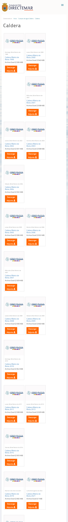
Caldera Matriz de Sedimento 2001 (12, 386)
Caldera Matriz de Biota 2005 (12, 149)
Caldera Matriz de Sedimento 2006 (53, 433)
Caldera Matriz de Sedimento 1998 (12, 339)
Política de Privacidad (26, 506)
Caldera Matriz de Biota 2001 (53, 57)
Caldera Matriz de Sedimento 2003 (53, 386)
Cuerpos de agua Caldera (25, 18)
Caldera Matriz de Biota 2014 (53, 245)
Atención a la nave (57, 474)
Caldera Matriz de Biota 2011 (12, 243)
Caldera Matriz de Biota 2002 (12, 104)
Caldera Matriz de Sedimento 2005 (32, 431)
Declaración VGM (57, 481)
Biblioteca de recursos (41, 506)
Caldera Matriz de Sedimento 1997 (53, 292)
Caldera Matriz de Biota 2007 (53, 151)
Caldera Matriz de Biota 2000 (32, 55)
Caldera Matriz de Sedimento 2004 (12, 433)
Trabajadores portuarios (57, 477)
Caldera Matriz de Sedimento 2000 (53, 337)
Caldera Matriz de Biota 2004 (53, 104)
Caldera (37, 18)
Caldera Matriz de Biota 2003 (32, 104)
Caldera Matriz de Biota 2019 (12, 290)
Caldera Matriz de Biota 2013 (32, 245)
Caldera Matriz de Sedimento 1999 (32, 339)
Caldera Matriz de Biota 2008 (12, 198)
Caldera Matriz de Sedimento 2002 (32, 386)
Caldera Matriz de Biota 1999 (12, 57)
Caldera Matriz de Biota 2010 (53, 198)
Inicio (15, 18)
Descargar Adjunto (11, 71)
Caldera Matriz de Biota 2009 (32, 198)
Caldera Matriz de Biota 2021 (32, 290)
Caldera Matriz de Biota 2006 (32, 151)
